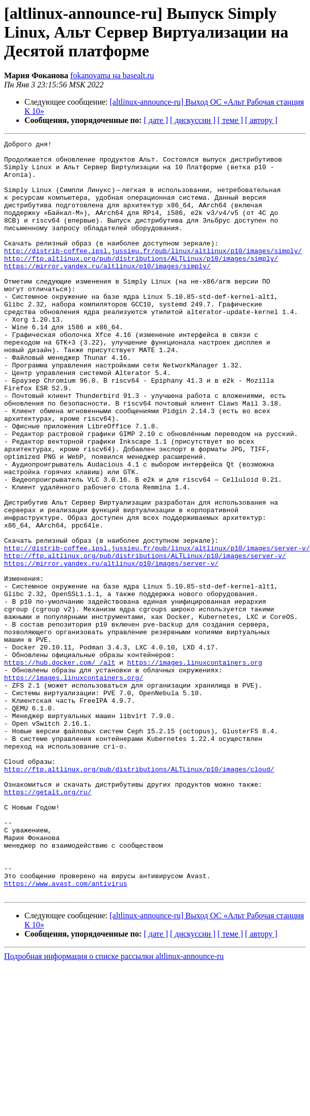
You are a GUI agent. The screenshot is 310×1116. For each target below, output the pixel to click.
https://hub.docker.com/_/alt (59, 767)
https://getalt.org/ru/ (48, 922)
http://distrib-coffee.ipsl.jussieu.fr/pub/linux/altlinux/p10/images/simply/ (153, 273)
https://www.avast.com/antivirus (65, 1032)
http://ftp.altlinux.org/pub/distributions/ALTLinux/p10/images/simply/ (141, 282)
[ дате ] (156, 120)
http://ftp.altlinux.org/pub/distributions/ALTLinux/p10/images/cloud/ (139, 895)
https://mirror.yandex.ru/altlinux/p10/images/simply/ (107, 291)
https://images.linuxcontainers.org (194, 767)
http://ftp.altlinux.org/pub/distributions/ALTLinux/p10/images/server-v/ (145, 639)
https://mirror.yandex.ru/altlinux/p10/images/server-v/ (111, 648)
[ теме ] (230, 120)
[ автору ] (261, 120)
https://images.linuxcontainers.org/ (73, 785)
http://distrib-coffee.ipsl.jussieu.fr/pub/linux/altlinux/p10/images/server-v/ (157, 630)
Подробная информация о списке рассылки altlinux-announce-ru (114, 1107)
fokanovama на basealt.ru (112, 75)
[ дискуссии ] (192, 120)
